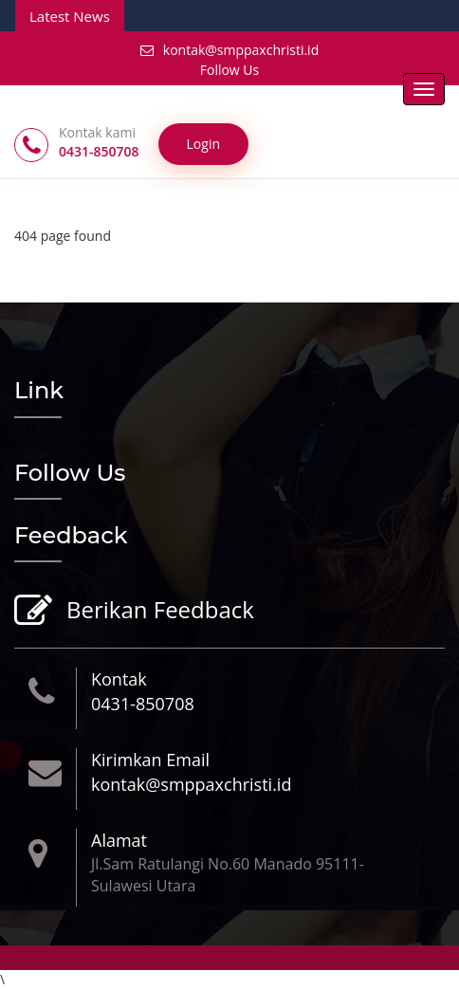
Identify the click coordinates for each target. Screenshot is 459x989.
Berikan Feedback (158, 611)
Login (203, 144)
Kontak (119, 679)
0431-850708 (142, 703)
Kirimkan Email (150, 759)
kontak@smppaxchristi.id (229, 50)
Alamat (119, 840)
